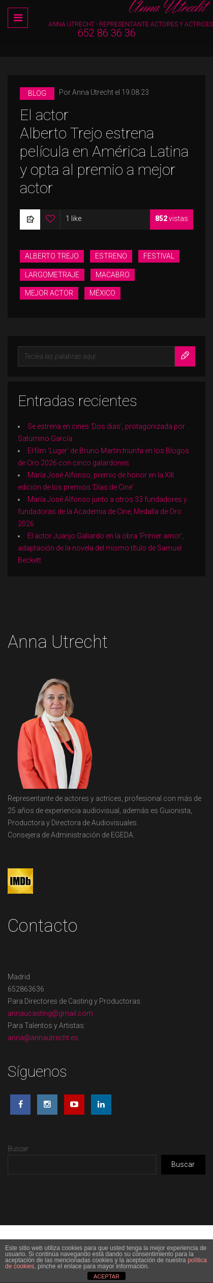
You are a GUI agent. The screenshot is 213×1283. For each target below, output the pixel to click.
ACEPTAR (106, 1276)
